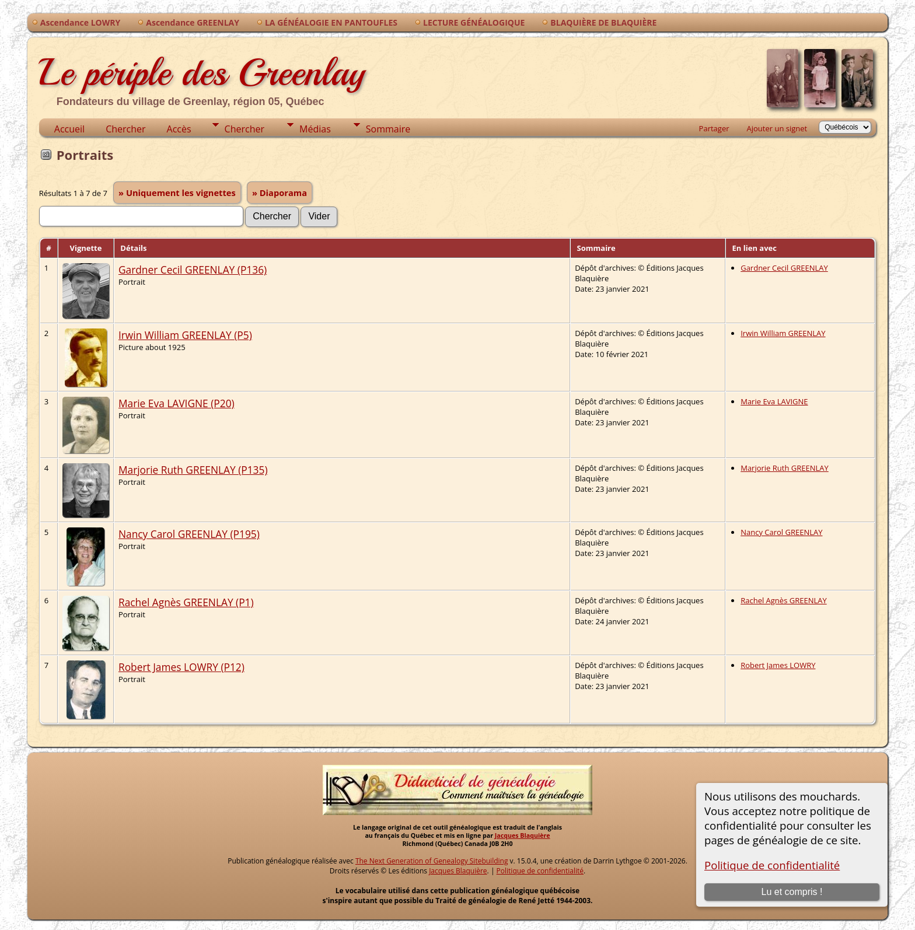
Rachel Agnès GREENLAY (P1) (186, 602)
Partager (714, 128)
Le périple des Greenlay (202, 72)
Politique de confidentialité (772, 865)
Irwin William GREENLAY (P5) (185, 335)
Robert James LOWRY (778, 665)
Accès (179, 129)
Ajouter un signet (777, 128)
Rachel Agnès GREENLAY (784, 600)
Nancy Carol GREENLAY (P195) (189, 534)
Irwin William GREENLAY (783, 333)
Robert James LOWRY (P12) (181, 667)
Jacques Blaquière (522, 835)
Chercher (125, 129)
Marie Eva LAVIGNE (774, 401)
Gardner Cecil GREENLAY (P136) (192, 270)
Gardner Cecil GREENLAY (784, 268)
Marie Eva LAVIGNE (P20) (176, 403)
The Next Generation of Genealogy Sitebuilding (431, 861)
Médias (315, 129)
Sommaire (388, 129)
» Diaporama (279, 192)
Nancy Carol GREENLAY (781, 532)
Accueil (69, 129)
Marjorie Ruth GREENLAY (785, 468)
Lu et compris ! (792, 892)
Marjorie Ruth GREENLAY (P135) (193, 470)
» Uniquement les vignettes (177, 192)
